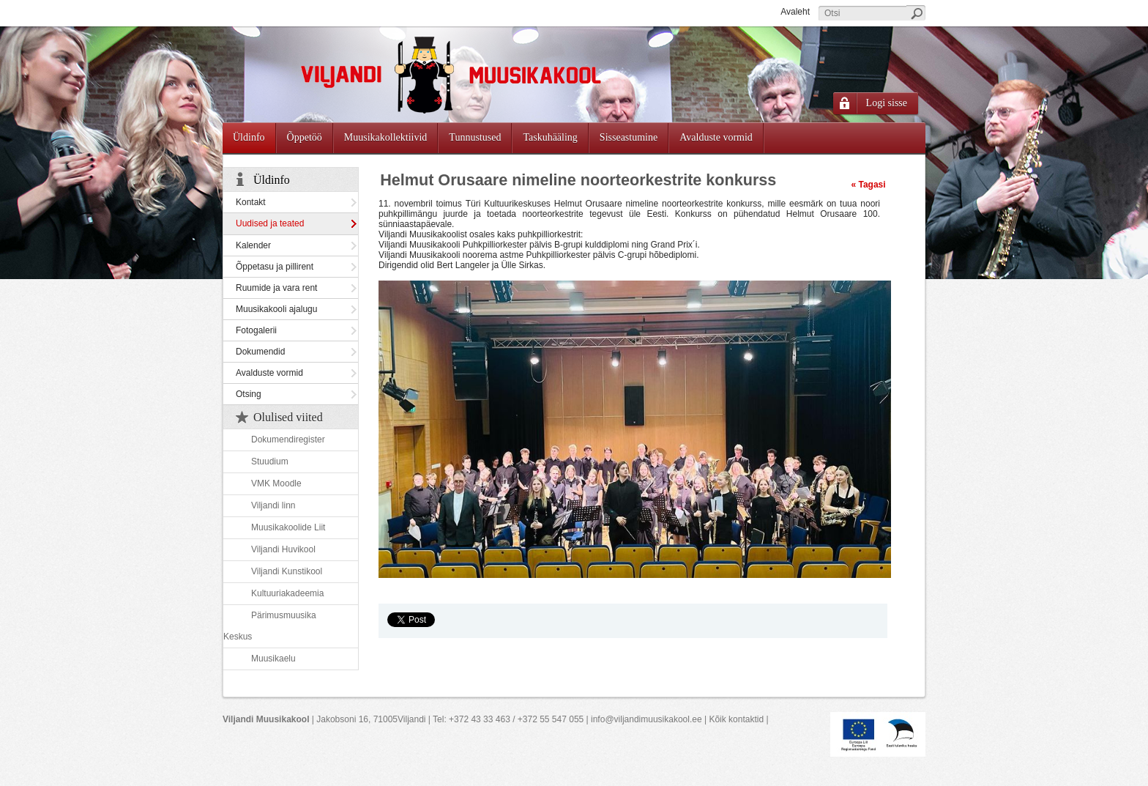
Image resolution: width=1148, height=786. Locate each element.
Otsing (248, 394)
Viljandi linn (273, 505)
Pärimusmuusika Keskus (269, 626)
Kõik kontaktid (736, 719)
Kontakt (251, 202)
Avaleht (795, 12)
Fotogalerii (256, 330)
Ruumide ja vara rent (276, 288)
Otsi (915, 13)
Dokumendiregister (288, 439)
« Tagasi (868, 184)
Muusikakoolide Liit (288, 527)
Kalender (253, 245)
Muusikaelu (273, 658)
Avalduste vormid (269, 373)
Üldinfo (271, 180)
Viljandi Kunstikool (286, 571)
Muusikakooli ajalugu (276, 309)
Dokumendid (260, 351)
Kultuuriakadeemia (287, 593)
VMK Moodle (276, 483)
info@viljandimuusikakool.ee (646, 719)
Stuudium (269, 461)
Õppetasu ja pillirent (274, 267)
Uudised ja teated (270, 223)
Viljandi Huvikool (283, 549)
